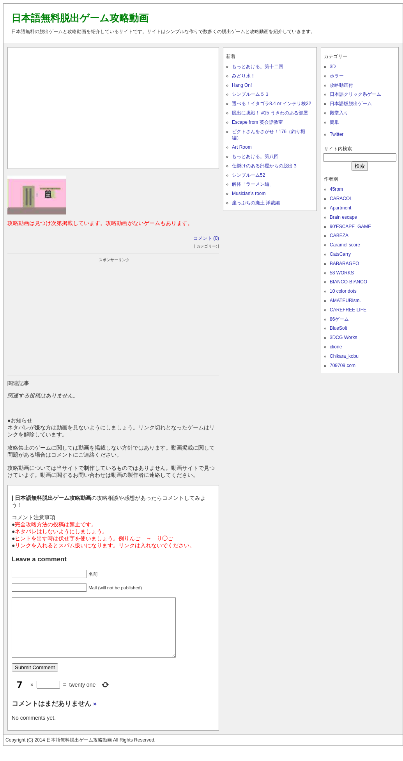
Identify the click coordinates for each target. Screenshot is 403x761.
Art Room (242, 147)
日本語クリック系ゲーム (355, 94)
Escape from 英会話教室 (257, 122)
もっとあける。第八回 (255, 156)
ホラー (337, 76)
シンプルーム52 (248, 175)
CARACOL (341, 198)
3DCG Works (343, 337)
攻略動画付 (341, 85)
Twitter (336, 134)
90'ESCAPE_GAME (350, 226)
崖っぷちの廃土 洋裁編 (256, 203)
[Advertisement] (113, 106)
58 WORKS (342, 273)
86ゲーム (339, 319)
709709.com (342, 365)
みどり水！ (243, 76)
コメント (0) (206, 238)
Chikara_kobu (344, 356)
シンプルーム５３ (250, 94)
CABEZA (339, 235)
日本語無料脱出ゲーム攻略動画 (79, 17)
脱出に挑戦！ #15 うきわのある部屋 (270, 113)
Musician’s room (248, 193)
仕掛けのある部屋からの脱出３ (264, 166)
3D (333, 66)
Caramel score (345, 245)
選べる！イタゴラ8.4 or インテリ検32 (271, 103)
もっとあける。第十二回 (257, 66)
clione (336, 347)
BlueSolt (338, 328)
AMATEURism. (345, 300)
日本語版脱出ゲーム (351, 103)
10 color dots (343, 291)
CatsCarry (340, 254)
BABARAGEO (344, 263)
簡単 (334, 122)
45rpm (336, 189)
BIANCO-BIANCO (348, 282)
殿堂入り (339, 113)
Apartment (340, 208)
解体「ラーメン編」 (253, 184)
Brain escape (343, 217)
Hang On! (242, 85)
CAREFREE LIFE (348, 310)
